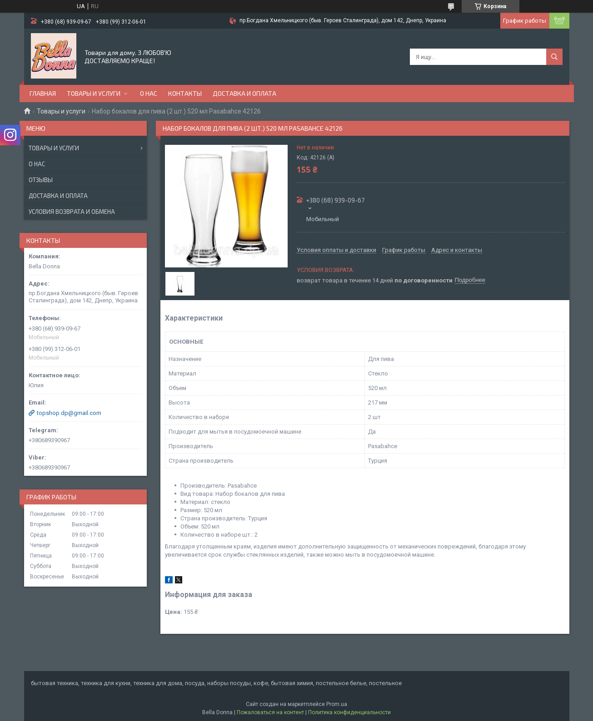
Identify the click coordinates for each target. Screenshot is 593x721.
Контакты (185, 93)
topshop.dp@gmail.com (69, 413)
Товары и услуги (93, 93)
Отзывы (41, 179)
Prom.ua (336, 704)
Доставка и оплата (244, 93)
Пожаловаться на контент (270, 712)
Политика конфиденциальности (349, 712)
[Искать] (554, 57)
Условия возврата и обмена (72, 211)
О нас (148, 93)
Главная (43, 93)
